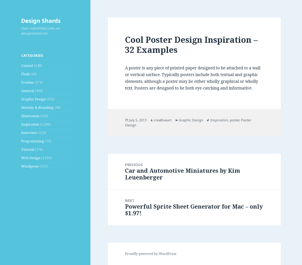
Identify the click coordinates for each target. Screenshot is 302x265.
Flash (25, 74)
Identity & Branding (37, 107)
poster (234, 120)
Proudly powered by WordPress (150, 253)
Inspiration (30, 124)
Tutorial (27, 149)
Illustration (30, 116)
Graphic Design (33, 99)
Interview (29, 132)
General (27, 90)
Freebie (27, 82)
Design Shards (41, 21)
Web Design (30, 158)
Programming (32, 141)
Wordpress (30, 166)
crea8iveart (163, 120)
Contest (27, 65)
